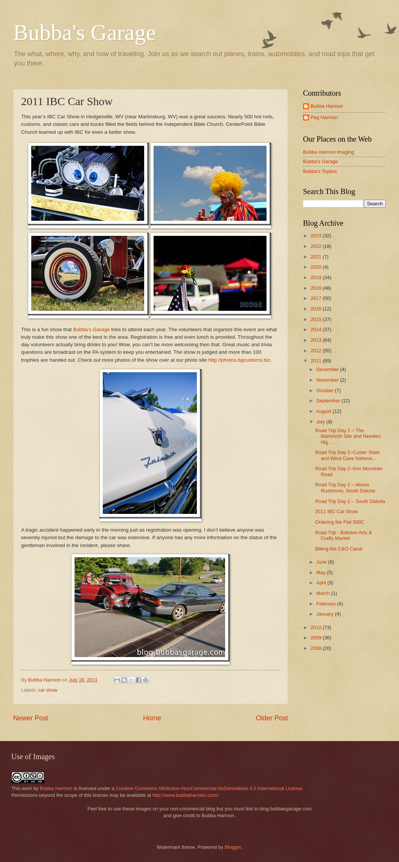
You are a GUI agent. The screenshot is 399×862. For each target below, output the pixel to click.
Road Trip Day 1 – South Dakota (350, 501)
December (328, 369)
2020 (317, 267)
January (325, 614)
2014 (317, 329)
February (326, 604)
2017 (317, 298)
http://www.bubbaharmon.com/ (185, 795)
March (323, 593)
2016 (317, 309)
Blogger (233, 847)
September (328, 400)
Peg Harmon (324, 117)
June (322, 562)
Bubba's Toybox (320, 171)
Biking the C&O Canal (338, 549)
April (321, 582)
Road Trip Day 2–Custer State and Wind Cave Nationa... (347, 455)
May (321, 572)
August (324, 411)
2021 (317, 257)
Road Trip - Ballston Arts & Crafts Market (343, 535)
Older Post (272, 718)
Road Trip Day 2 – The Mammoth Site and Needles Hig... (348, 436)
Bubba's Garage (84, 32)
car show (48, 690)
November (328, 380)
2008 (317, 648)
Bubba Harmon (327, 106)
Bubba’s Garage (91, 329)
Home (152, 718)
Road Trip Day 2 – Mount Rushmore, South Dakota (345, 487)
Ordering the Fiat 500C (339, 522)
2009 (317, 637)
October (325, 390)
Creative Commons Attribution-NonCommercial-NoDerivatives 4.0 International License (209, 788)
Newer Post (30, 718)
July (321, 422)
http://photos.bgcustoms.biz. (239, 360)
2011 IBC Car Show (336, 511)
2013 (317, 340)
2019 (317, 277)
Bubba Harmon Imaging (328, 152)
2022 (317, 246)
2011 (317, 361)
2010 (317, 627)
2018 (317, 288)
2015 (317, 319)
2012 (317, 350)
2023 (317, 235)
